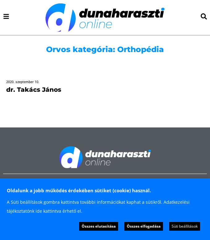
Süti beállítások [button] (185, 226)
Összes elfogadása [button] (144, 226)
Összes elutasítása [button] (99, 226)
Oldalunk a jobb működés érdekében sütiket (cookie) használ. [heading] (79, 190)
